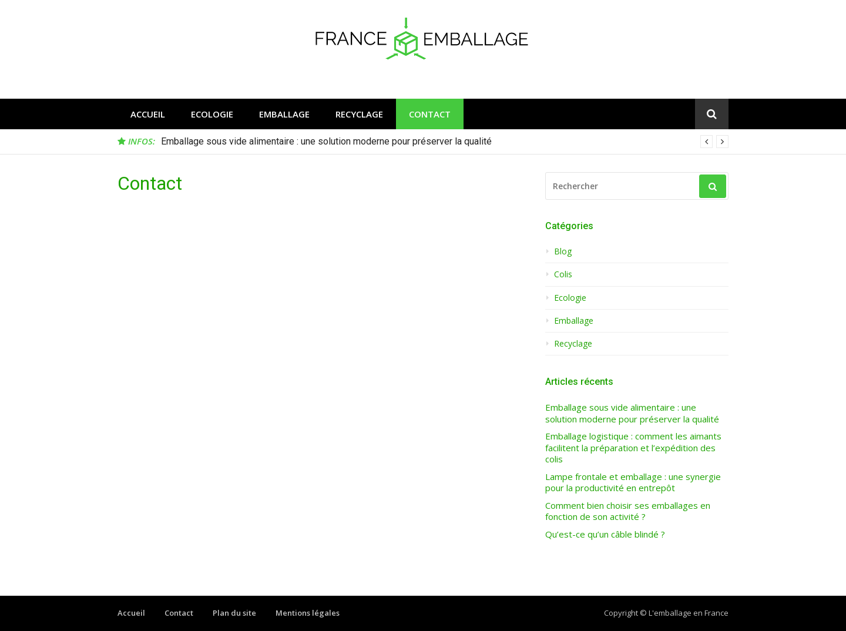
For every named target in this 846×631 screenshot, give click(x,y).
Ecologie (212, 114)
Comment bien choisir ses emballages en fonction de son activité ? (627, 511)
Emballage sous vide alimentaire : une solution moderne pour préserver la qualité (326, 141)
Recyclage (359, 114)
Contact (430, 114)
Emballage (284, 114)
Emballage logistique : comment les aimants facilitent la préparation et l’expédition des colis (633, 448)
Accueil (147, 114)
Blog (563, 251)
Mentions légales (308, 612)
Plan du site (234, 612)
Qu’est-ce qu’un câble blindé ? (605, 534)
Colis (563, 274)
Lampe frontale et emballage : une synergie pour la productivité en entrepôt (633, 482)
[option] (444, 141)
